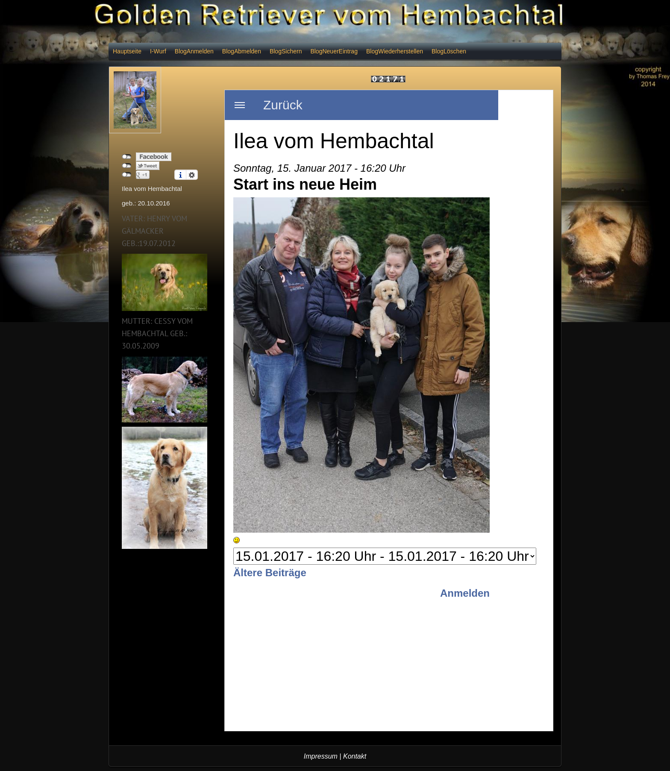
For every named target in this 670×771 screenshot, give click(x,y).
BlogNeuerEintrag (334, 51)
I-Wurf (158, 51)
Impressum (321, 756)
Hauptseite (127, 51)
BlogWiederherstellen (394, 51)
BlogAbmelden (241, 51)
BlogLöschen (449, 51)
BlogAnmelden (194, 51)
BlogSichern (286, 51)
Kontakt (354, 756)
